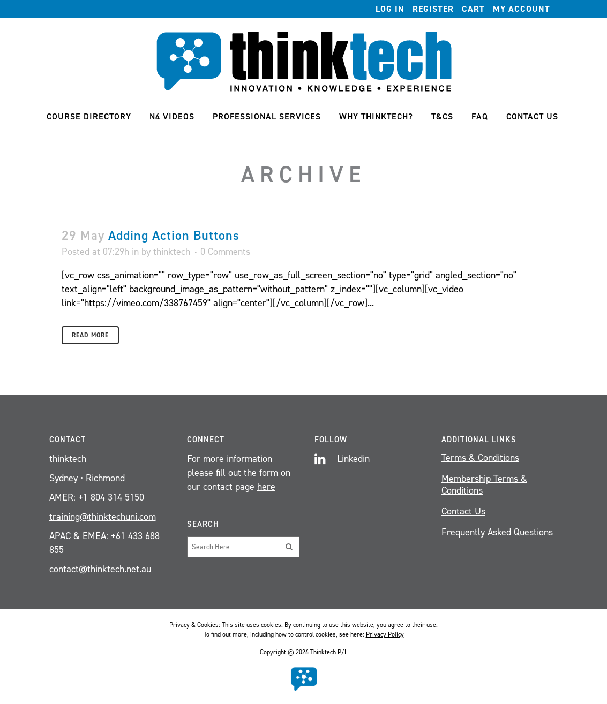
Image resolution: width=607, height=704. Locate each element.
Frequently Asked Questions (497, 532)
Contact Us (463, 511)
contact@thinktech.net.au (100, 569)
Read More (90, 335)
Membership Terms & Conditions (484, 484)
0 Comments (225, 251)
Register (433, 8)
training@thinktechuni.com (102, 516)
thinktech (171, 251)
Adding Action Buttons (173, 235)
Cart (473, 8)
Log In (390, 8)
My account (521, 8)
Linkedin (353, 458)
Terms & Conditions (480, 458)
